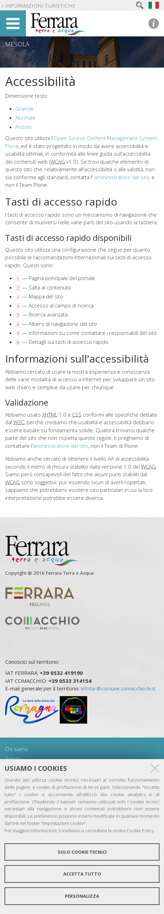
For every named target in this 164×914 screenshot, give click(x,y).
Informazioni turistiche (40, 5)
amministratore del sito (121, 177)
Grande (24, 108)
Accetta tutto (82, 874)
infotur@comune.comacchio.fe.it (118, 688)
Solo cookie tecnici (82, 852)
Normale (26, 117)
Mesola (17, 44)
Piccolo (24, 126)
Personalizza (82, 896)
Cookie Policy (140, 830)
